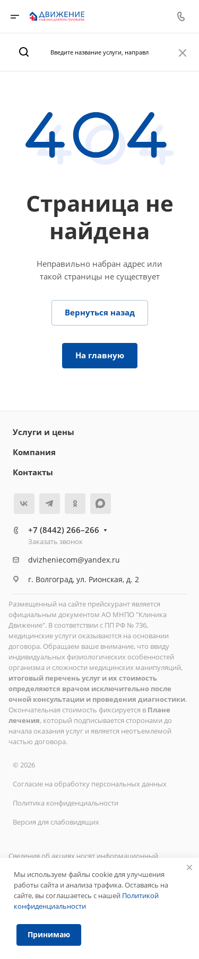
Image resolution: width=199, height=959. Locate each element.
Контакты (33, 472)
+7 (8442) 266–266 (63, 529)
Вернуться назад (100, 312)
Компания (34, 452)
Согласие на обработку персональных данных (90, 784)
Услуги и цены (43, 432)
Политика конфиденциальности (65, 803)
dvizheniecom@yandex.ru (74, 560)
